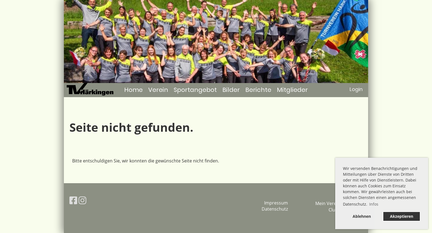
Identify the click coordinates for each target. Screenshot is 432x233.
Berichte (258, 90)
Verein (158, 90)
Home (133, 90)
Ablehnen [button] (362, 216)
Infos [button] (373, 204)
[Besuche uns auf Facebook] (73, 200)
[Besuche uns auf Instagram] (82, 200)
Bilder (231, 90)
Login (356, 89)
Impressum (276, 203)
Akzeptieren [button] (401, 216)
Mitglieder (292, 90)
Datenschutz (275, 209)
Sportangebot (195, 90)
